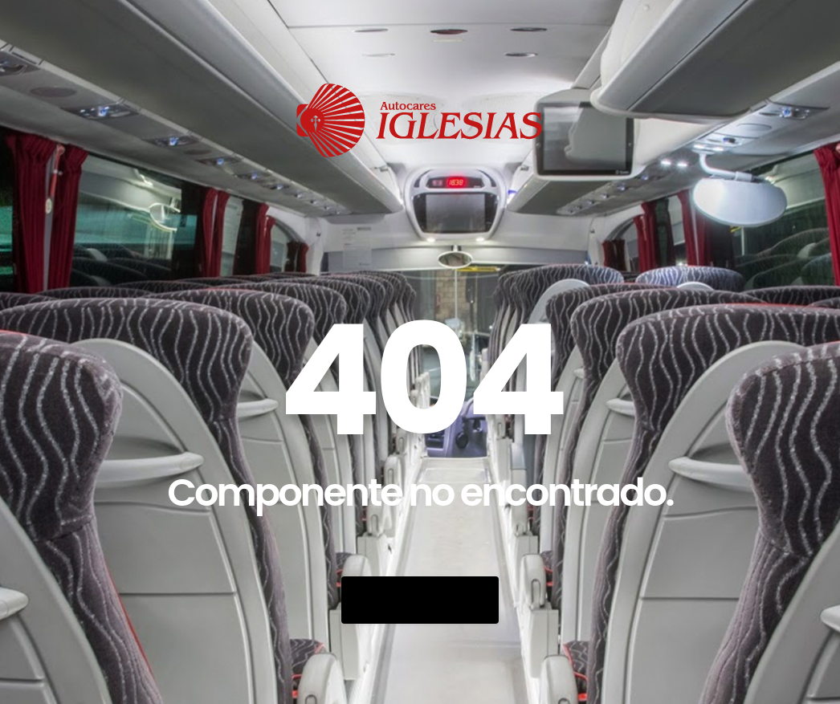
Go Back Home (420, 600)
